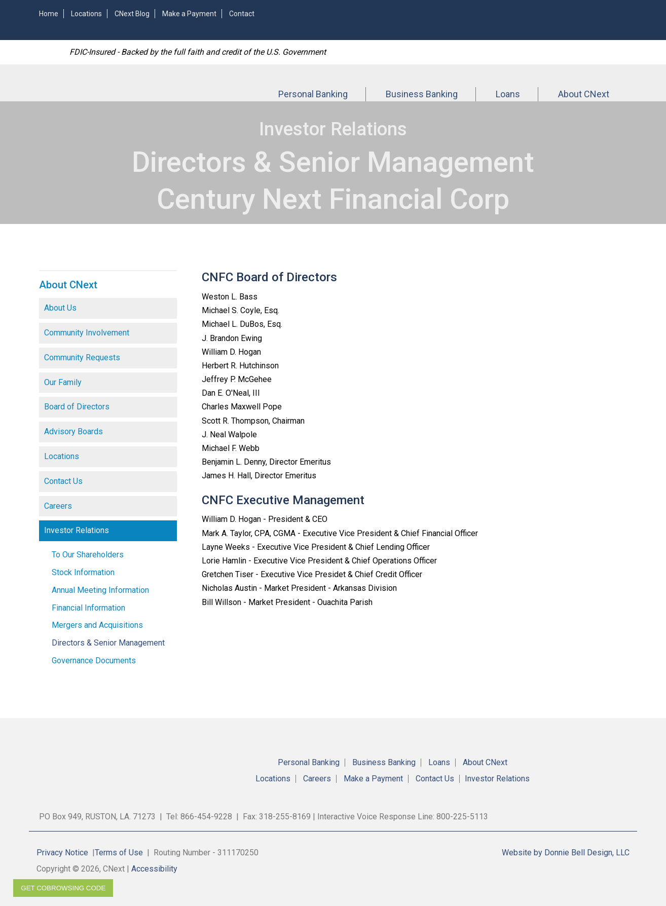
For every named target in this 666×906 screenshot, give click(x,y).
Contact (241, 14)
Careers (58, 506)
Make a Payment (189, 14)
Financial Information (88, 608)
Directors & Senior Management (108, 643)
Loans (508, 94)
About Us (60, 308)
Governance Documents (94, 660)
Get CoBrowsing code (63, 888)
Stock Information (83, 572)
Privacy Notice (62, 852)
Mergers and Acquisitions (97, 625)
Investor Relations (76, 530)
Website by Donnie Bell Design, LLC (566, 852)
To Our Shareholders (88, 554)
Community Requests (82, 357)
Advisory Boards (73, 431)
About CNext (583, 94)
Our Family (63, 382)
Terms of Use (119, 852)
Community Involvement (86, 332)
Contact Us (63, 481)
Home (48, 14)
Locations (86, 14)
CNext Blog (132, 14)
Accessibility (154, 869)
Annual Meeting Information (100, 590)
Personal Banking (313, 94)
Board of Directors (76, 406)
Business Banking (422, 94)
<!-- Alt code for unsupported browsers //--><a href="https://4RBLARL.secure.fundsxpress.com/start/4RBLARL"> (500, 19)
